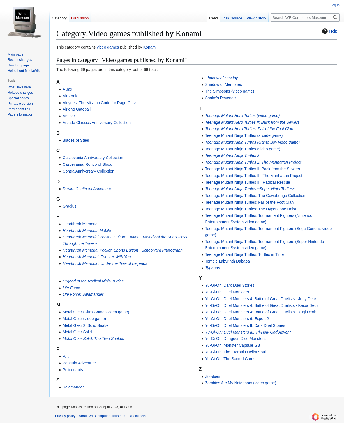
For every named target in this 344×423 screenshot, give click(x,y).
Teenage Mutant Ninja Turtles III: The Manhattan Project (253, 175)
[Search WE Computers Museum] (305, 17)
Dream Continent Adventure (87, 189)
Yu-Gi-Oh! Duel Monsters (227, 292)
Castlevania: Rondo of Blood (87, 164)
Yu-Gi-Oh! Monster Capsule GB (232, 345)
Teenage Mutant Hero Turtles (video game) (242, 115)
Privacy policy (65, 416)
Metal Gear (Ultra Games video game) (96, 312)
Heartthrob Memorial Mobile (87, 230)
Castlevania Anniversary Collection (93, 157)
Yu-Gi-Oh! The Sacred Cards (230, 359)
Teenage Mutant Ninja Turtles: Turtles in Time (244, 254)
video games (108, 47)
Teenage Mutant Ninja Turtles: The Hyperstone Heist (250, 209)
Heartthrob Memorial (80, 224)
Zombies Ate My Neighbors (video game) (240, 383)
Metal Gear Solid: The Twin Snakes (93, 338)
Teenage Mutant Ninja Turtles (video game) (242, 149)
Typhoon (212, 268)
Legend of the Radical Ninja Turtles (93, 281)
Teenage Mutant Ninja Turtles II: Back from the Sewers (252, 169)
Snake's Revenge (220, 98)
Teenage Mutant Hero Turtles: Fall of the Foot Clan (249, 129)
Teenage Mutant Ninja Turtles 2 (232, 155)
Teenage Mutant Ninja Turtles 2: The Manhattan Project (253, 162)
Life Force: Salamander (83, 294)
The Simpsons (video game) (229, 91)
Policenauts (73, 369)
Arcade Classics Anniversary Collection (97, 122)
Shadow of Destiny (221, 78)
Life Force (71, 288)
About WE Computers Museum (102, 416)
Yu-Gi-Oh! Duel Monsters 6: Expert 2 (237, 318)
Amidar (69, 116)
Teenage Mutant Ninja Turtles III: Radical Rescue (247, 182)
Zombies (212, 376)
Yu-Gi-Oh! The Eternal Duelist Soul (235, 352)
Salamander (73, 387)
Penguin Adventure (79, 363)
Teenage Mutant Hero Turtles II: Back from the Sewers (252, 122)
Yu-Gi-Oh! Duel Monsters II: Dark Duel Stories (245, 325)
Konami (149, 47)
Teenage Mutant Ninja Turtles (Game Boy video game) (252, 142)
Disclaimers (137, 416)
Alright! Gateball (77, 109)
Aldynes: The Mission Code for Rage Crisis (100, 102)
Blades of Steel (76, 140)
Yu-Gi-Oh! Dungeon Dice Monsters (235, 338)
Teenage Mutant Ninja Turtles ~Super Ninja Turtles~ (250, 189)
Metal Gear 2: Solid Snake (85, 325)
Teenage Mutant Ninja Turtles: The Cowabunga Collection (255, 195)
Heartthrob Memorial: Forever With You (97, 256)
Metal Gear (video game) (84, 318)
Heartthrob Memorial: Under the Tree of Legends (105, 263)
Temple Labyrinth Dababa (227, 261)
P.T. (66, 356)
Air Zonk (70, 96)
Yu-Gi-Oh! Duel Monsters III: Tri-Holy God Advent (247, 332)
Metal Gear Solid (77, 332)
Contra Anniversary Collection (88, 171)
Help (329, 31)
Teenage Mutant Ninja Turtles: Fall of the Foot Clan (249, 202)
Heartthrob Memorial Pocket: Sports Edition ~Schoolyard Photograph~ (124, 250)
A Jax (67, 89)
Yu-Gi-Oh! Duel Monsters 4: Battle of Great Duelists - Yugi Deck (260, 312)
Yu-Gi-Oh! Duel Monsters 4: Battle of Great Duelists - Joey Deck (261, 298)
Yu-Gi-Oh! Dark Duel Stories (229, 285)
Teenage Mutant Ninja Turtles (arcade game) (244, 135)
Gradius (69, 206)
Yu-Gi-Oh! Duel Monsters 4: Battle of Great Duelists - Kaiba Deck (261, 305)
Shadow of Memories (223, 84)
